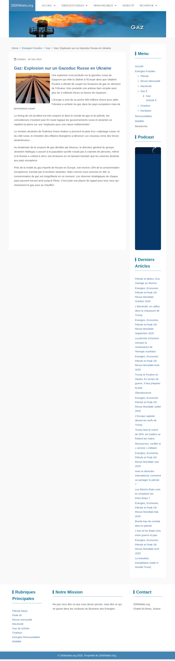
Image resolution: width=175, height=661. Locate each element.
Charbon (17, 632)
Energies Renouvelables (26, 637)
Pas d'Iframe (148, 198)
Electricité (17, 623)
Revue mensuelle (22, 619)
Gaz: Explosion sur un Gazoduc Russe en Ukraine (62, 68)
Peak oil (16, 615)
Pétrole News (20, 610)
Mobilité (16, 641)
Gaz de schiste (20, 628)
